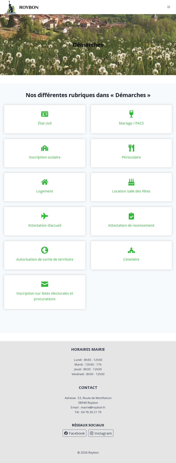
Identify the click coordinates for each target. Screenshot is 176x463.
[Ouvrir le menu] (168, 7)
